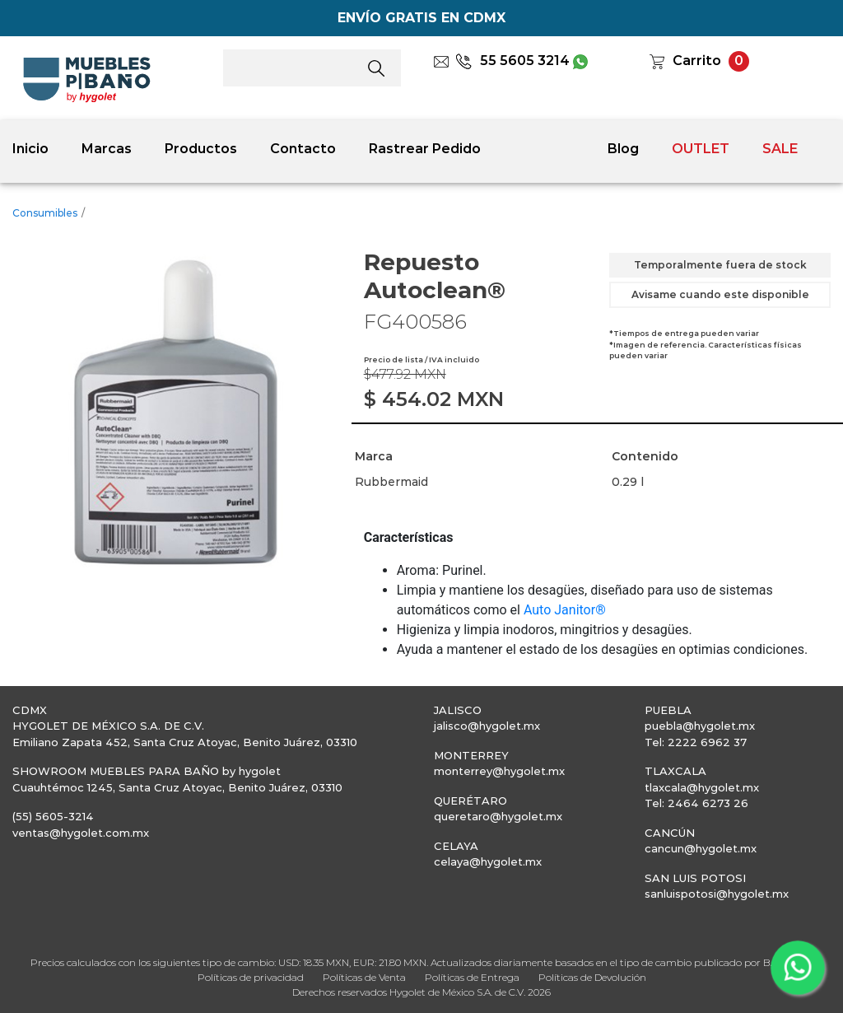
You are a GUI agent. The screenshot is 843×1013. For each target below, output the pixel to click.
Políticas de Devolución (592, 977)
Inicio (30, 148)
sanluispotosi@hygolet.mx (717, 893)
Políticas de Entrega (472, 977)
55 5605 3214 (512, 60)
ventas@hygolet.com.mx (80, 832)
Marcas (107, 148)
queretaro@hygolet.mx (498, 816)
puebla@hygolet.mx (700, 725)
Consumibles (44, 213)
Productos (201, 148)
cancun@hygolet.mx (701, 848)
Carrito (697, 60)
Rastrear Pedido (425, 148)
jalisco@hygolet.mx (487, 725)
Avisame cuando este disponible (720, 294)
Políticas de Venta (364, 977)
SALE (780, 148)
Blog (623, 148)
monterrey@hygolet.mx (499, 770)
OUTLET (700, 148)
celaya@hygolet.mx (488, 861)
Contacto (303, 148)
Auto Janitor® (565, 610)
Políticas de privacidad (251, 977)
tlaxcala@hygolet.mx (702, 787)
